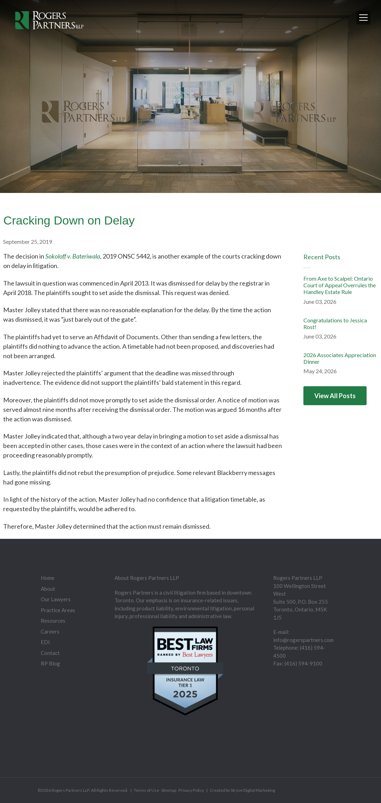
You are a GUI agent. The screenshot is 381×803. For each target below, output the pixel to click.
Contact (50, 653)
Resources (53, 620)
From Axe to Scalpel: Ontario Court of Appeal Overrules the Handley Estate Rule (339, 285)
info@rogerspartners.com (303, 640)
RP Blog (50, 663)
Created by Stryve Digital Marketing (242, 790)
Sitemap (168, 790)
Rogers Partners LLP (70, 790)
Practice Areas (58, 610)
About (48, 588)
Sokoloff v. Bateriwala (72, 256)
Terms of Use (146, 790)
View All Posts (335, 396)
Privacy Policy (191, 790)
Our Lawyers (56, 599)
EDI (45, 642)
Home (47, 578)
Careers (50, 631)
